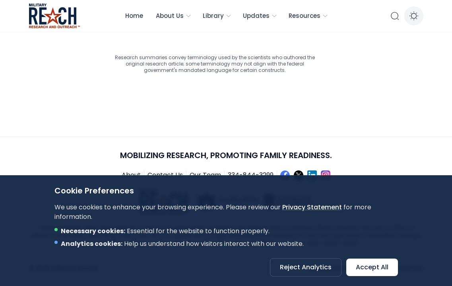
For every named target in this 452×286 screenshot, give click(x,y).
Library (217, 16)
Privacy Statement (312, 207)
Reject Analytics (306, 267)
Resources (308, 16)
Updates (260, 16)
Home (134, 16)
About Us (174, 16)
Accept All (372, 267)
